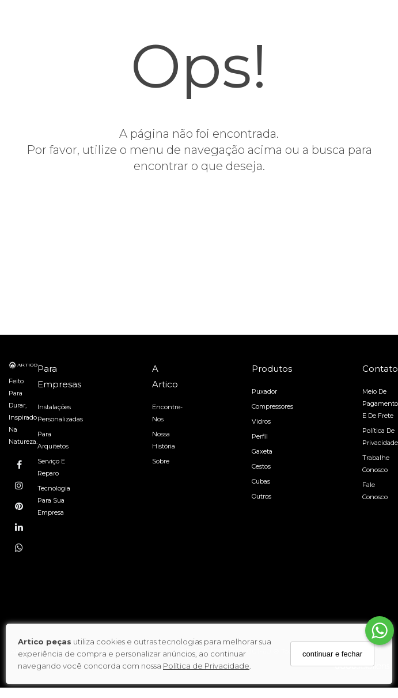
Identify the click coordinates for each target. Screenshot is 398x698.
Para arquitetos (53, 440)
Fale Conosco (375, 491)
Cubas (261, 481)
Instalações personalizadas (60, 413)
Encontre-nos (167, 413)
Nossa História (163, 440)
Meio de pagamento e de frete (380, 403)
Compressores (272, 406)
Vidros (261, 421)
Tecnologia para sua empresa (53, 500)
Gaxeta (262, 451)
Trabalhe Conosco (375, 464)
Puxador (264, 391)
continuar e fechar (332, 654)
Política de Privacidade (206, 665)
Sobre (160, 461)
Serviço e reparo (51, 467)
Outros (261, 496)
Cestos (261, 466)
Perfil (260, 436)
